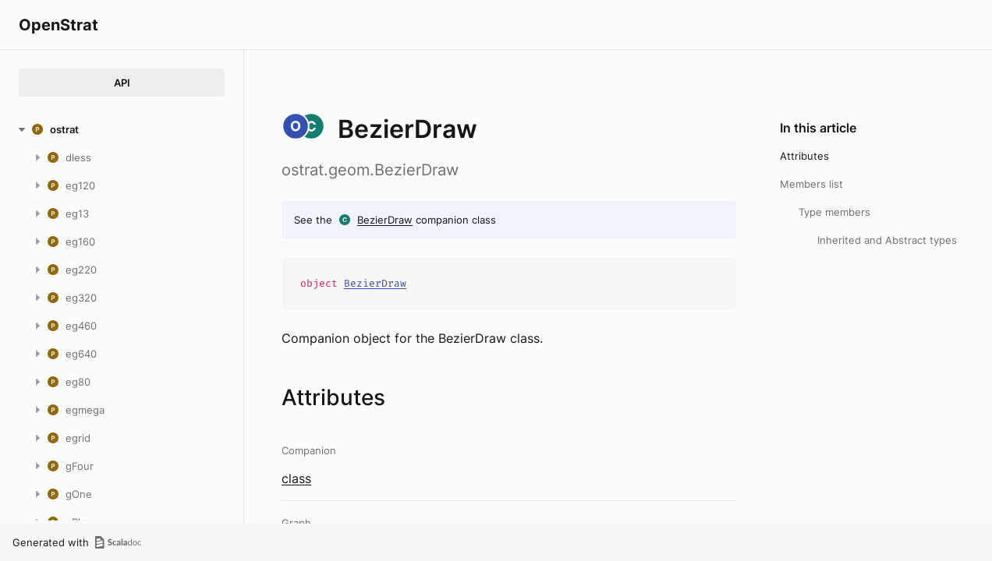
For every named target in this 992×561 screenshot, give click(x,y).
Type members (834, 212)
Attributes (804, 156)
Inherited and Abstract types (887, 240)
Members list (811, 184)
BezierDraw (385, 219)
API (122, 82)
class (296, 478)
